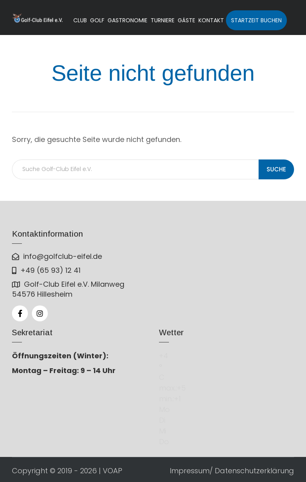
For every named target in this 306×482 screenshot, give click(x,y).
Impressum (190, 471)
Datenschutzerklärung (254, 471)
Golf (97, 20)
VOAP (112, 471)
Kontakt (211, 20)
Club (80, 20)
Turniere (163, 20)
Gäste (186, 20)
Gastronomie (127, 20)
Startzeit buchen (256, 20)
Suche (276, 169)
